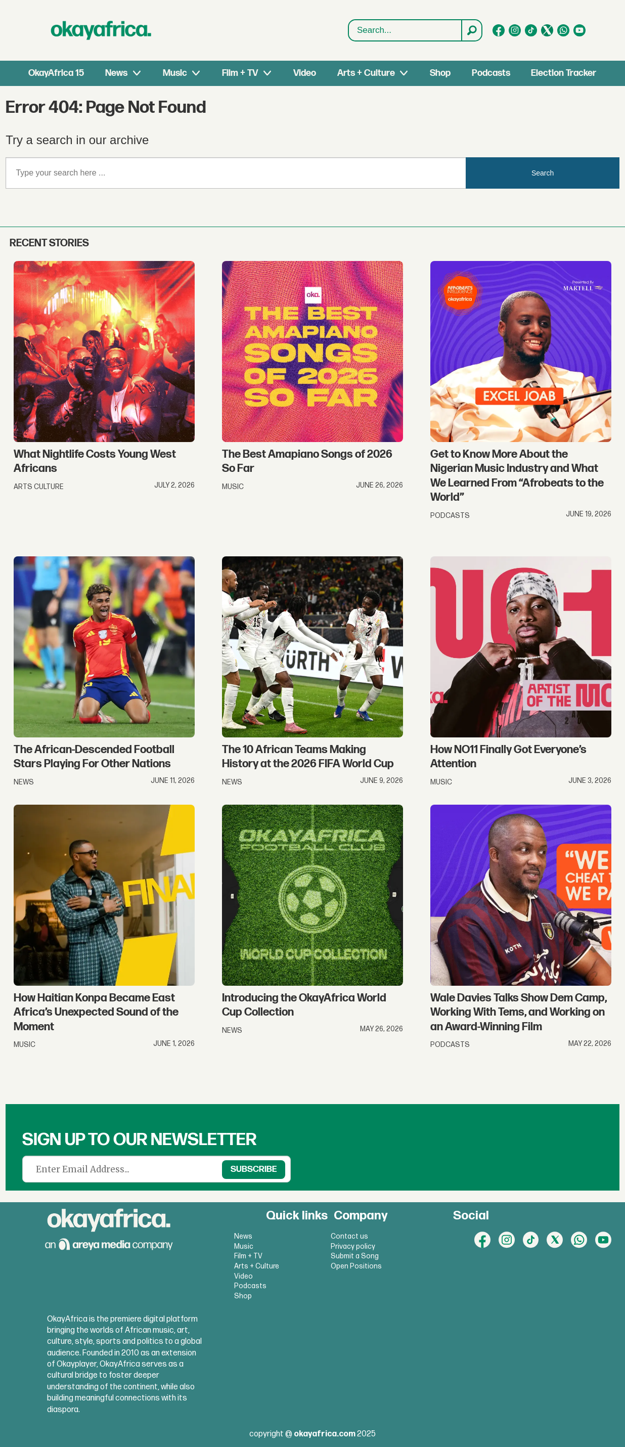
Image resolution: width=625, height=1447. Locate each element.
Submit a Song (355, 1256)
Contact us (349, 1236)
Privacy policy (353, 1246)
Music (175, 73)
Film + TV (240, 73)
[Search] (471, 30)
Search (348, 30)
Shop (440, 73)
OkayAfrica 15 (56, 73)
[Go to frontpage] (101, 30)
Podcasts (491, 73)
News (116, 73)
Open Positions (356, 1266)
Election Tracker (563, 73)
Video (304, 73)
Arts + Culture (366, 73)
